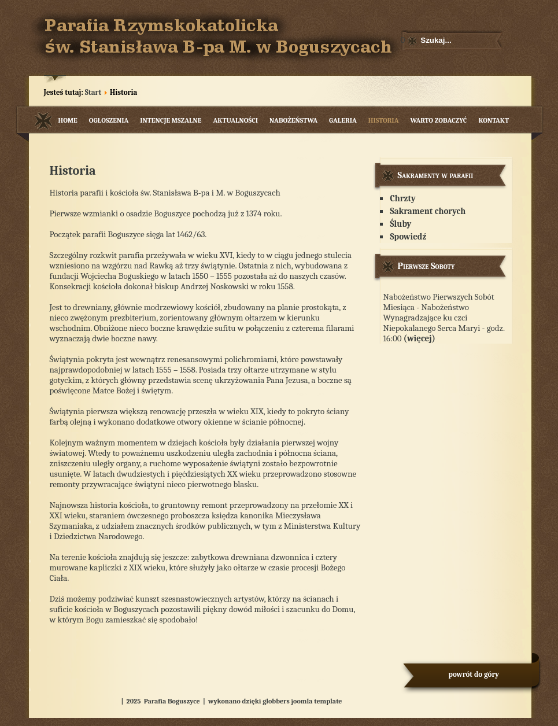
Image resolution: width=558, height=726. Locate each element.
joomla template (316, 701)
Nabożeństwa (293, 120)
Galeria (343, 120)
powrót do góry (474, 674)
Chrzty (403, 198)
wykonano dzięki (234, 701)
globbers (276, 701)
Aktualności (235, 120)
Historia (383, 120)
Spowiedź (408, 236)
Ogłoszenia (109, 120)
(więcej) (419, 338)
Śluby (401, 224)
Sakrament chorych (428, 211)
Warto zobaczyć (438, 120)
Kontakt (493, 120)
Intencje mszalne (170, 120)
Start (93, 92)
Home (67, 120)
